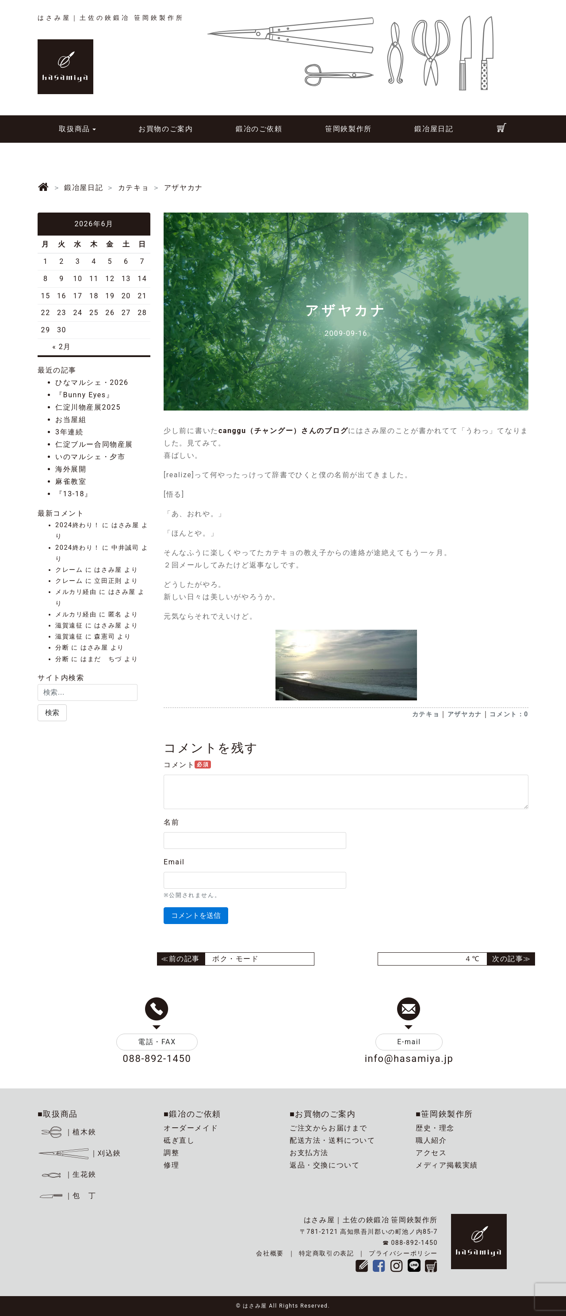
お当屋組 (70, 419)
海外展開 (70, 469)
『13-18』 (73, 494)
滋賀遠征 (69, 625)
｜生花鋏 (68, 1174)
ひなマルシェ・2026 (92, 382)
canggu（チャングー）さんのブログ (283, 430)
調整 (171, 1153)
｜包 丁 (67, 1195)
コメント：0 (509, 714)
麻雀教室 (70, 481)
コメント (187, 765)
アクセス (431, 1153)
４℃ (472, 959)
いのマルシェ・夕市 (90, 457)
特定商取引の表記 (326, 1253)
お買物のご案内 (165, 129)
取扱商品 (74, 129)
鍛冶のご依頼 (259, 129)
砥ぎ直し (179, 1140)
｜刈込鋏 (79, 1153)
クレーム (69, 570)
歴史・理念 (435, 1128)
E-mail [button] (409, 1042)
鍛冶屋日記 (433, 129)
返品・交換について (324, 1165)
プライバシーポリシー (403, 1253)
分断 (62, 647)
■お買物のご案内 (323, 1113)
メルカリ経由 (76, 592)
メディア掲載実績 (447, 1165)
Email (174, 862)
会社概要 (269, 1253)
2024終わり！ (77, 525)
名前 (171, 822)
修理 (171, 1165)
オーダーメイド (191, 1128)
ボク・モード (235, 959)
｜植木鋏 (68, 1132)
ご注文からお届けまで (328, 1128)
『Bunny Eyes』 (84, 395)
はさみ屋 (125, 525)
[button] (52, 712)
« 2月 (61, 346)
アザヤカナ (464, 714)
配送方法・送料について (332, 1140)
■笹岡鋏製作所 (444, 1113)
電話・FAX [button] (157, 1042)
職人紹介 (431, 1140)
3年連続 (69, 432)
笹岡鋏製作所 (348, 129)
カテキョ (426, 714)
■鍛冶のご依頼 (192, 1113)
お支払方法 (309, 1153)
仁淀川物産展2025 (88, 407)
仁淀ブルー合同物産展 (94, 444)
